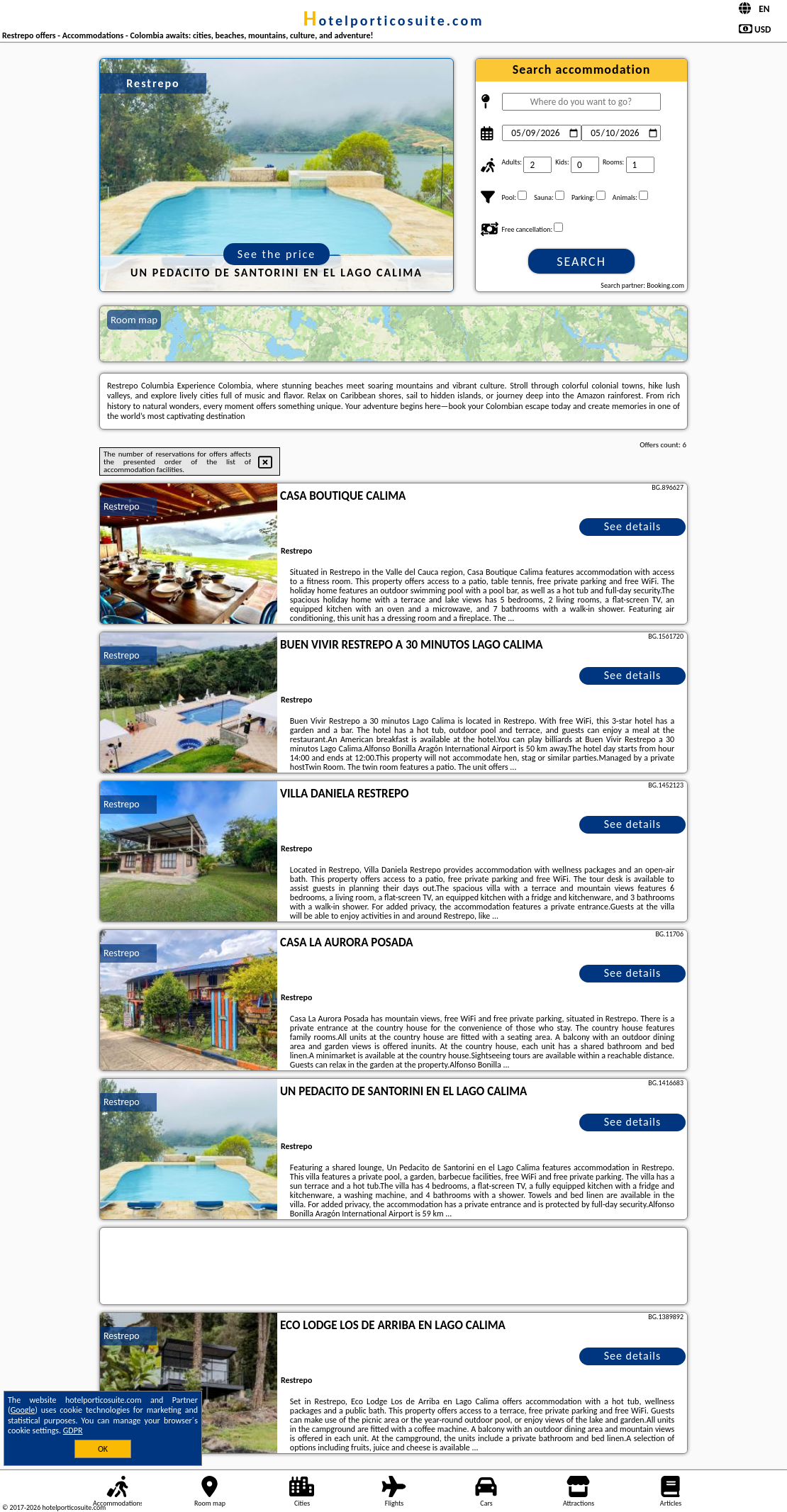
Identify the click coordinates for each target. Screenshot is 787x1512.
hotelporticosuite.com (393, 20)
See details (633, 526)
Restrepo (122, 506)
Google (23, 1410)
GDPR (73, 1430)
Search (581, 261)
